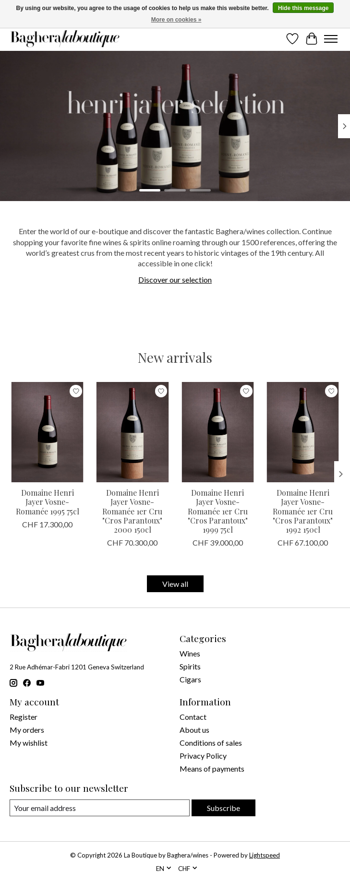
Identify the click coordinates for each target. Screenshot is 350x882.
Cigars (190, 679)
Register (23, 716)
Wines (190, 653)
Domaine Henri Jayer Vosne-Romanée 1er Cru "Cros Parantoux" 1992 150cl (303, 511)
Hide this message (303, 8)
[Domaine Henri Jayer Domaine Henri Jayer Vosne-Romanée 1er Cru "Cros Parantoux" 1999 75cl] (217, 432)
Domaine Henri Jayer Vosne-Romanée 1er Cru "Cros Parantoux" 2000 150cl (132, 511)
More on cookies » (176, 19)
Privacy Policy (203, 755)
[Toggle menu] (330, 38)
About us (194, 729)
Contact (193, 716)
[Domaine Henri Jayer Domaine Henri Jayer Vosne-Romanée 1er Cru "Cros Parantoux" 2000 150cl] (132, 432)
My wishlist (29, 742)
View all (175, 583)
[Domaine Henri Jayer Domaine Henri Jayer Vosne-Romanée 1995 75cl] (47, 432)
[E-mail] (100, 807)
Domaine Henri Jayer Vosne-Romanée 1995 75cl (47, 502)
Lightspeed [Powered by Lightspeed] (264, 855)
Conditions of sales (211, 742)
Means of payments (212, 768)
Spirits (190, 666)
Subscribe (223, 807)
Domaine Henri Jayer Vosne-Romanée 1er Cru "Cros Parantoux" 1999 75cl (218, 511)
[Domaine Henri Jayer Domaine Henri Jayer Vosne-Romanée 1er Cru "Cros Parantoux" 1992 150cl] (302, 432)
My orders (27, 729)
